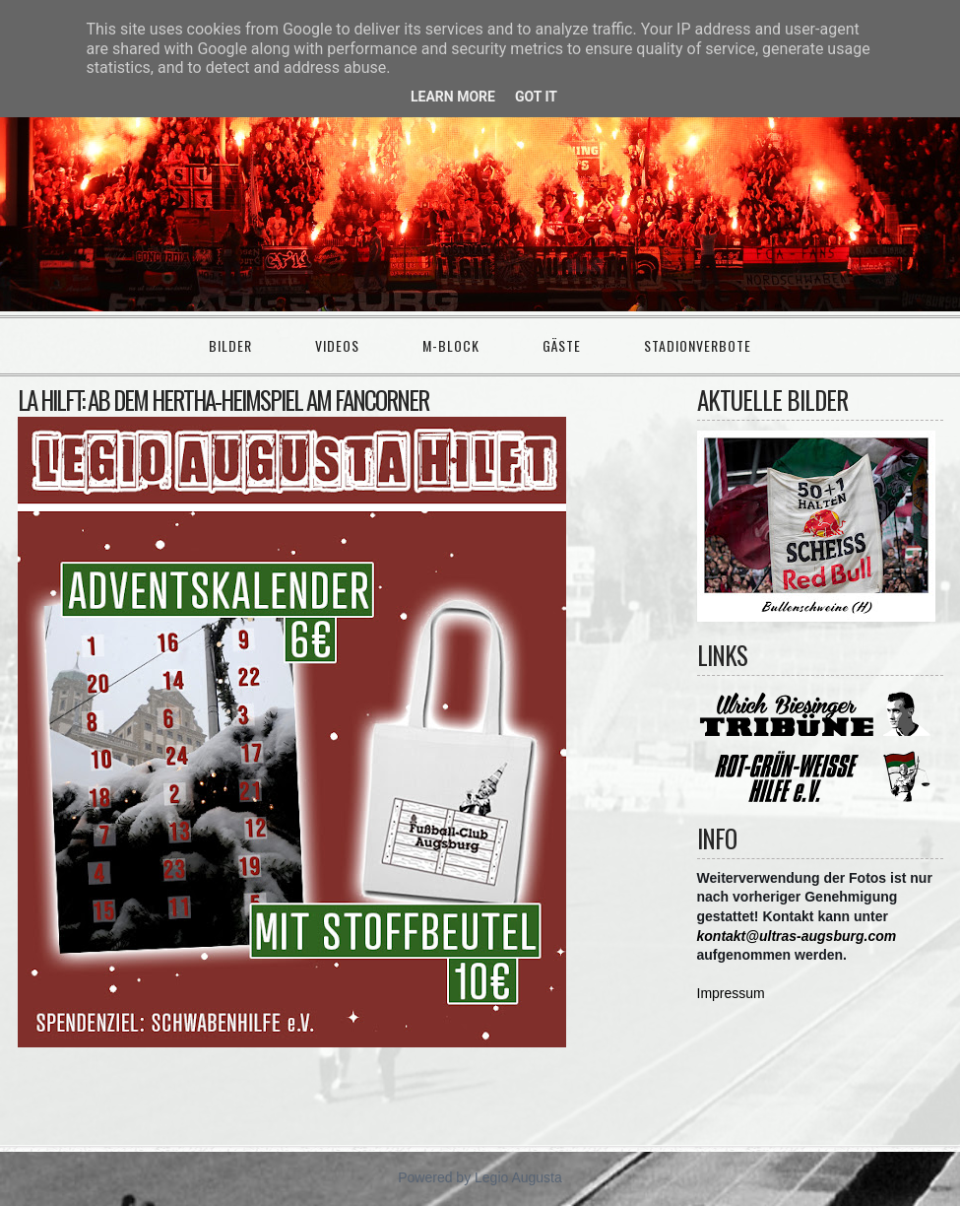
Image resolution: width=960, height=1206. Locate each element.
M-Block (451, 345)
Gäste (562, 345)
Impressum (731, 993)
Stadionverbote (697, 345)
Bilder (230, 345)
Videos (337, 345)
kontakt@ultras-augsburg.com (797, 936)
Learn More (453, 96)
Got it (536, 96)
